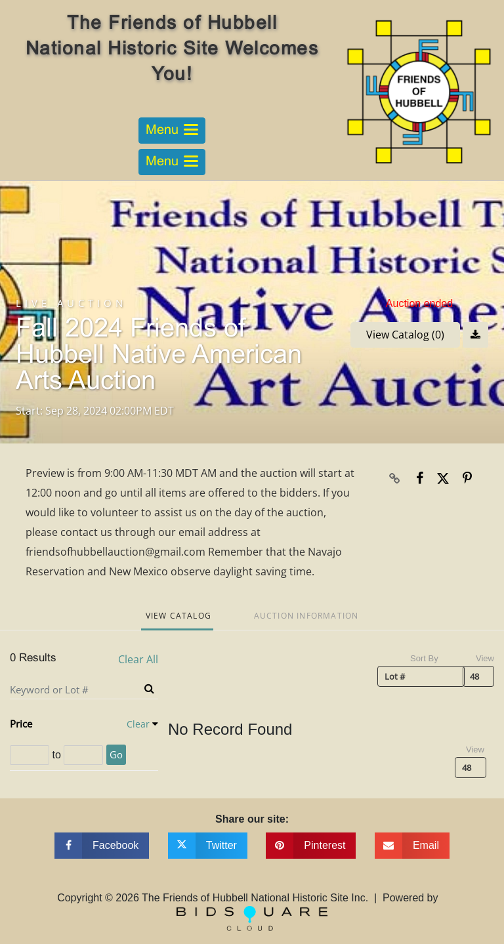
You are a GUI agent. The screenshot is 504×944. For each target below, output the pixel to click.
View (485, 658)
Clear (138, 724)
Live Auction (71, 303)
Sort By (424, 658)
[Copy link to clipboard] (395, 478)
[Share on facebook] (101, 845)
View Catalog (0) (405, 334)
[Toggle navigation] (171, 130)
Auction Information (306, 615)
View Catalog (178, 615)
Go (116, 754)
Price (21, 723)
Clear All (138, 660)
